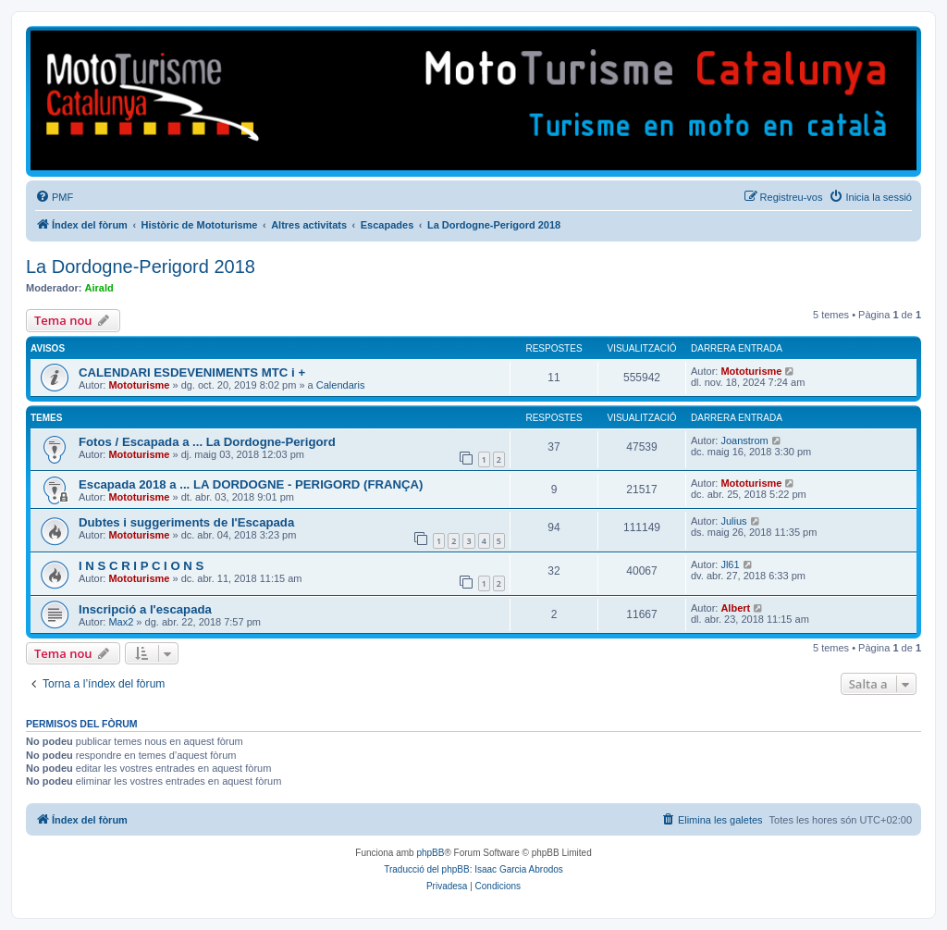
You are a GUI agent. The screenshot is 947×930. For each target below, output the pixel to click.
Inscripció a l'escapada (145, 609)
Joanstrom (744, 440)
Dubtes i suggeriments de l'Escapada (186, 522)
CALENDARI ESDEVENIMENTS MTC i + (192, 372)
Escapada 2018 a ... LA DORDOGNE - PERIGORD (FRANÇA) (251, 484)
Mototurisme (138, 385)
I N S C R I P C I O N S (141, 566)
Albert (735, 608)
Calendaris (340, 385)
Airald (99, 287)
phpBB (430, 853)
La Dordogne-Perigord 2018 (140, 266)
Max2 (120, 621)
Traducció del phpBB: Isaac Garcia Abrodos (473, 869)
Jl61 (729, 564)
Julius (733, 521)
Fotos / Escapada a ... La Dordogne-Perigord (207, 442)
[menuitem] (54, 197)
